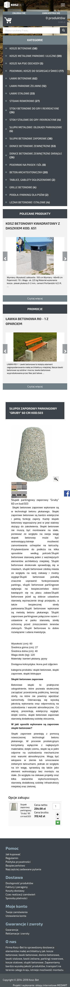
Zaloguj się (18, 13)
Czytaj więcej (35, 298)
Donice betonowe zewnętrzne (33, 146)
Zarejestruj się (51, 13)
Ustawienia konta (16, 915)
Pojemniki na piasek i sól (28, 164)
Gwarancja (12, 929)
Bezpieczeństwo (15, 865)
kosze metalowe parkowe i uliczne (36, 55)
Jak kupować (13, 854)
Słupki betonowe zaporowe (31, 138)
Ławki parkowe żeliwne (28, 85)
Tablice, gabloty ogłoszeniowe (32, 179)
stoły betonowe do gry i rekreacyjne (34, 110)
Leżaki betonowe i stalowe (30, 202)
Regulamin (12, 858)
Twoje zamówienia (17, 912)
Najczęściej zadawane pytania (23, 869)
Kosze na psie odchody (26, 63)
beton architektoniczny (29, 172)
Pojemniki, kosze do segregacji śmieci (37, 70)
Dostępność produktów (19, 883)
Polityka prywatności (18, 861)
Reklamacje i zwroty (17, 933)
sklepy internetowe (45, 985)
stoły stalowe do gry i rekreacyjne (35, 119)
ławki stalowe (22, 93)
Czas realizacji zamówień (20, 894)
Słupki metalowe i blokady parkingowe (36, 129)
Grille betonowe (23, 187)
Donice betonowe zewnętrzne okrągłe (36, 155)
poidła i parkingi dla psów (29, 194)
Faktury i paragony (17, 886)
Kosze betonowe (23, 48)
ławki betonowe (23, 78)
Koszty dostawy (15, 890)
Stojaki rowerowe (25, 100)
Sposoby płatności (16, 898)
